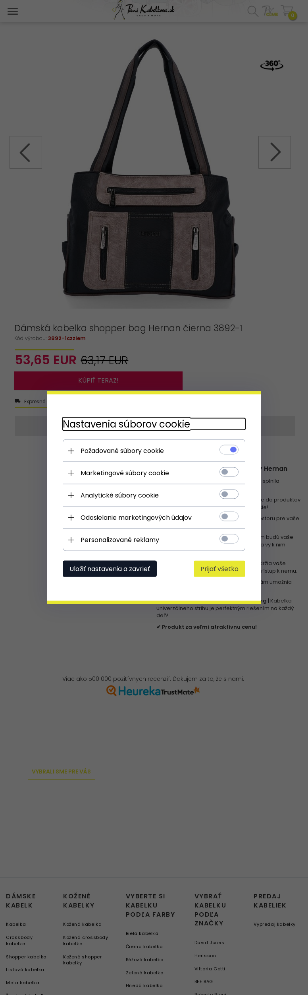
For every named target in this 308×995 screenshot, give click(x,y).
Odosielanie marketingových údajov (136, 517)
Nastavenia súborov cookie (126, 424)
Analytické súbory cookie (120, 495)
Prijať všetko (219, 568)
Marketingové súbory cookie (125, 473)
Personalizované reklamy (120, 539)
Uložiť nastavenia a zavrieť (109, 568)
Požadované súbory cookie (122, 450)
